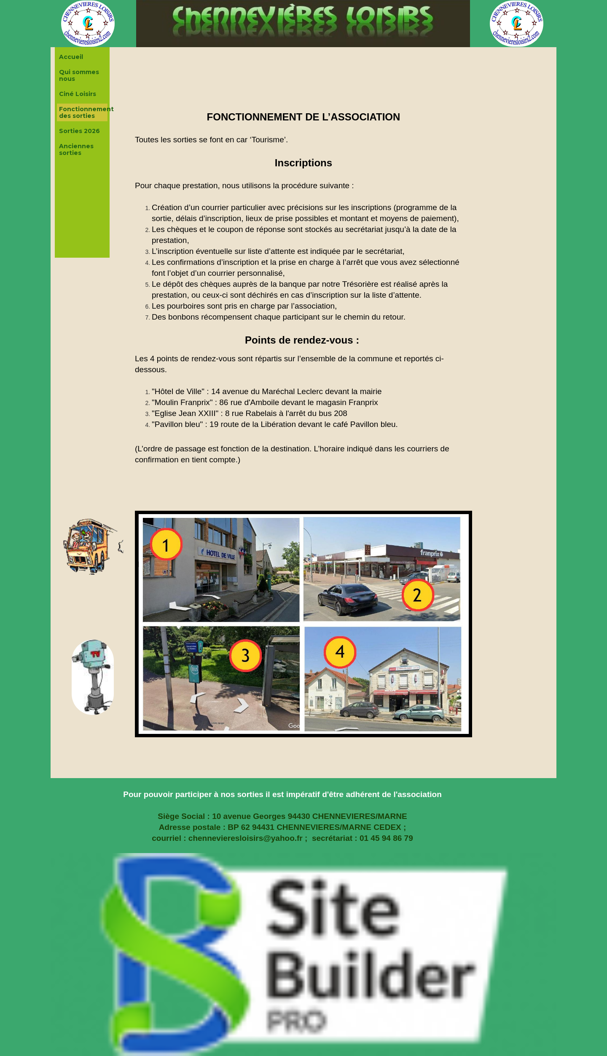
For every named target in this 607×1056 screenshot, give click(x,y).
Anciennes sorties (76, 149)
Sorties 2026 (79, 131)
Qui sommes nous (79, 75)
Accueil (71, 57)
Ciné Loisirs (77, 94)
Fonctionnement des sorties (83, 112)
